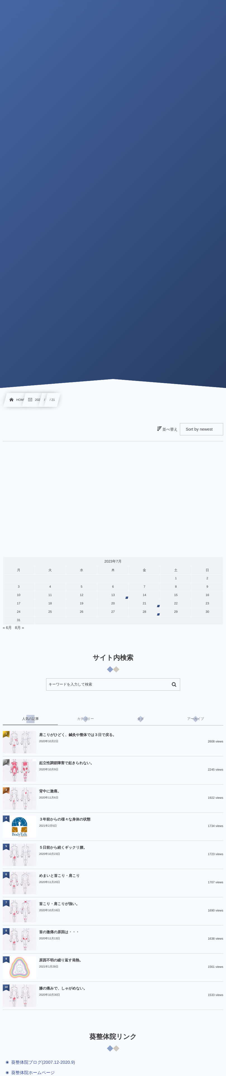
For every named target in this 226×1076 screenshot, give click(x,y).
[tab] (30, 719)
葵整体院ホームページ (33, 1072)
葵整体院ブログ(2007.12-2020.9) (43, 1062)
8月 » (19, 628)
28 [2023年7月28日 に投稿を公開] (144, 612)
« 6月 (7, 628)
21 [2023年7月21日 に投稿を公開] (144, 603)
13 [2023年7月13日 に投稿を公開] (113, 595)
